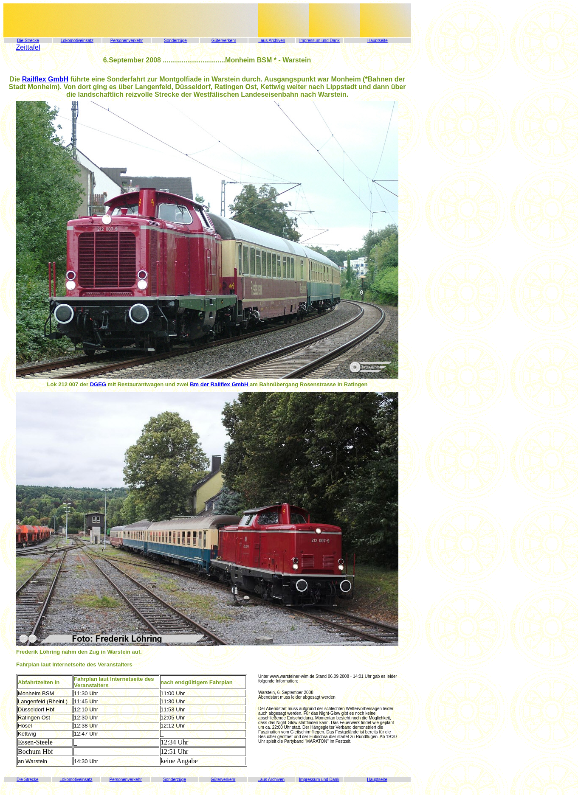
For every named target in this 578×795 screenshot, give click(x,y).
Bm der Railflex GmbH (220, 384)
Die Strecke (28, 40)
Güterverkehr (223, 40)
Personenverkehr (126, 40)
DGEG (98, 384)
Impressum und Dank (319, 40)
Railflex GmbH (45, 79)
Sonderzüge (175, 40)
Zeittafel (28, 47)
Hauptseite (377, 40)
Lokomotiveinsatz (77, 40)
